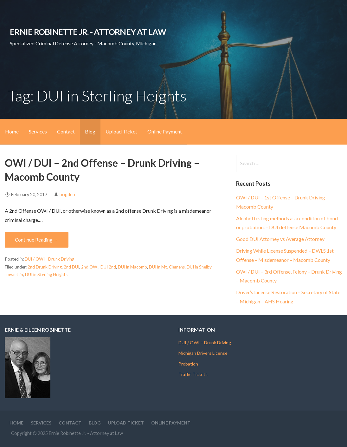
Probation (188, 363)
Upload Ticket (121, 131)
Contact (66, 131)
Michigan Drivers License (203, 353)
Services (38, 131)
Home (12, 131)
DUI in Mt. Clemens (167, 266)
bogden (67, 194)
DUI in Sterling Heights (46, 274)
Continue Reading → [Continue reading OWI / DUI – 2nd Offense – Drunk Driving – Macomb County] (36, 240)
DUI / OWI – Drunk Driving (204, 342)
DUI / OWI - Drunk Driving (49, 259)
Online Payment (164, 131)
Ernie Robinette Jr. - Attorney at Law (88, 31)
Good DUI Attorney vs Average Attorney (280, 239)
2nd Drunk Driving (45, 266)
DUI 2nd (108, 266)
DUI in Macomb (132, 266)
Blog (90, 131)
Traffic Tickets (193, 374)
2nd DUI (71, 266)
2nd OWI (90, 266)
